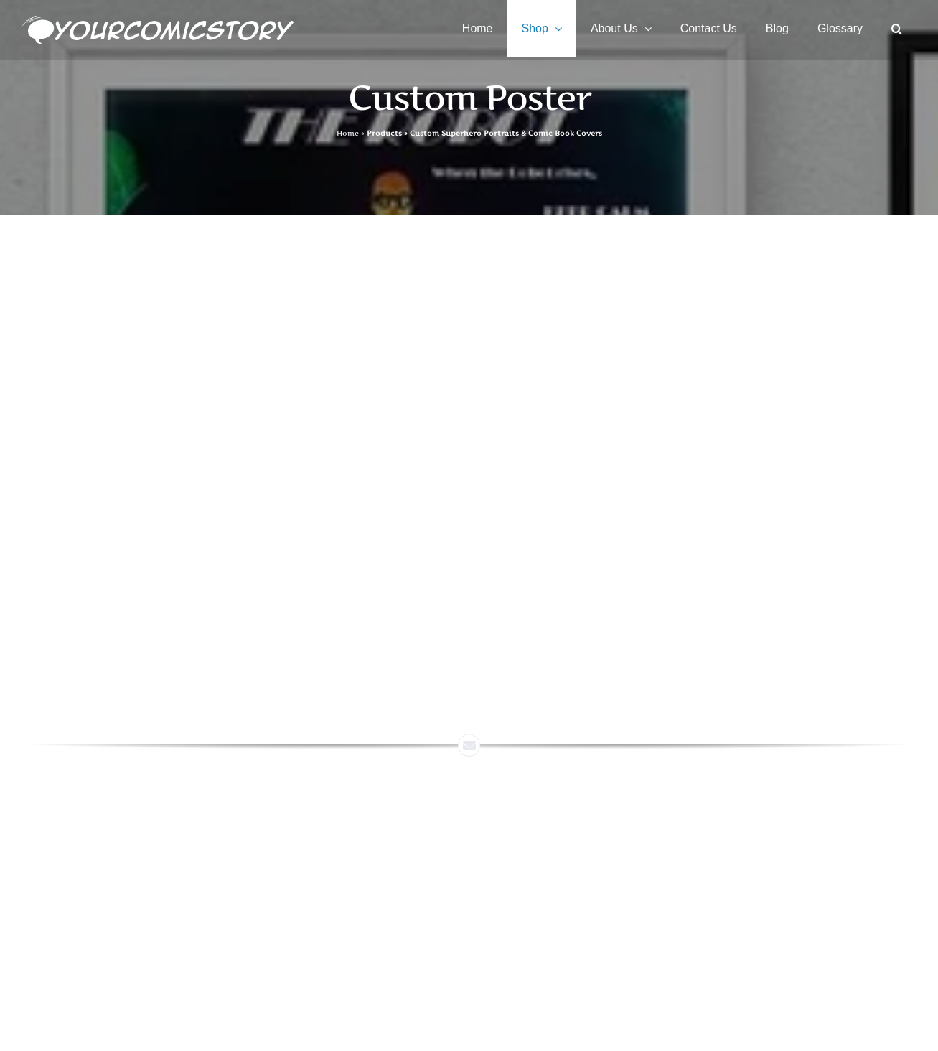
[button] (896, 28)
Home (348, 133)
